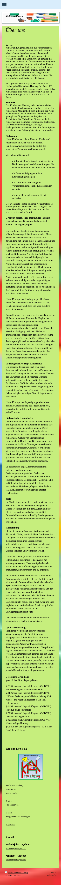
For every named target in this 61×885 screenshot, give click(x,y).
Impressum (10, 824)
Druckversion (12, 872)
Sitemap (24, 872)
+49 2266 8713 (12, 805)
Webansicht (51, 875)
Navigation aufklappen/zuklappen (30, 4)
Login (53, 872)
